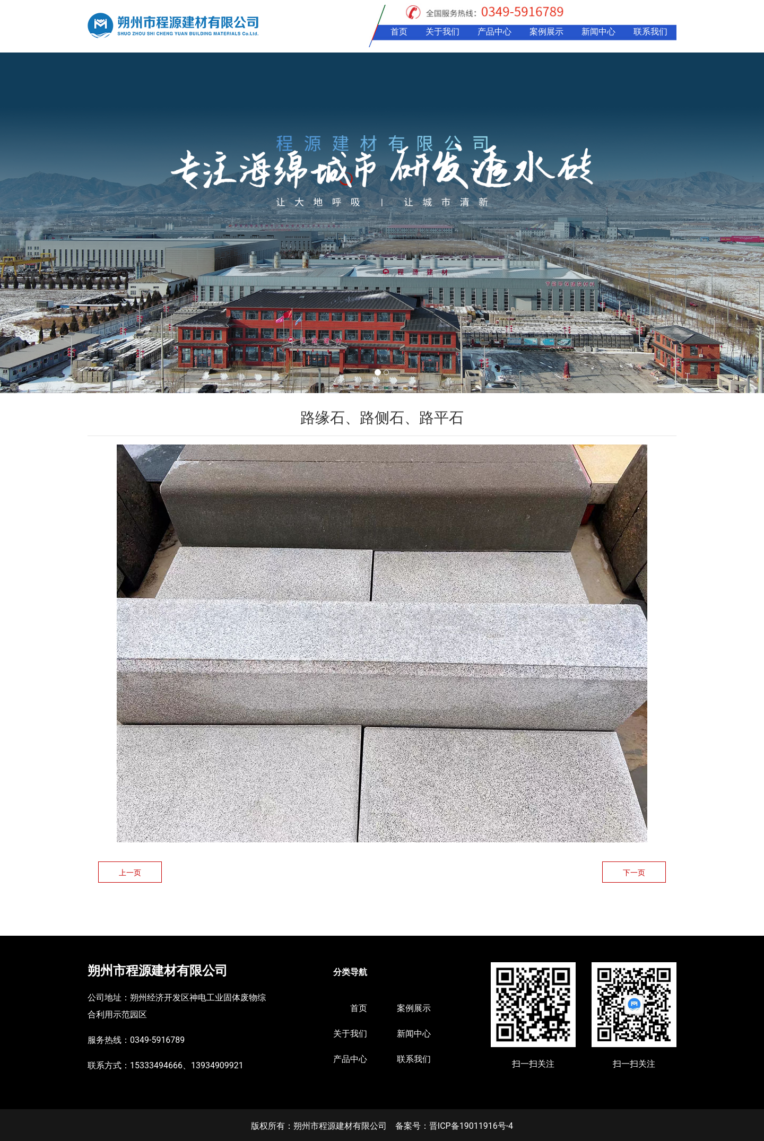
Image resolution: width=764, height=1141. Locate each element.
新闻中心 (598, 32)
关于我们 (442, 32)
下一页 (634, 872)
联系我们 (650, 32)
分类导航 (350, 972)
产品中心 (494, 32)
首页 (398, 32)
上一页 (130, 872)
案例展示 (546, 32)
